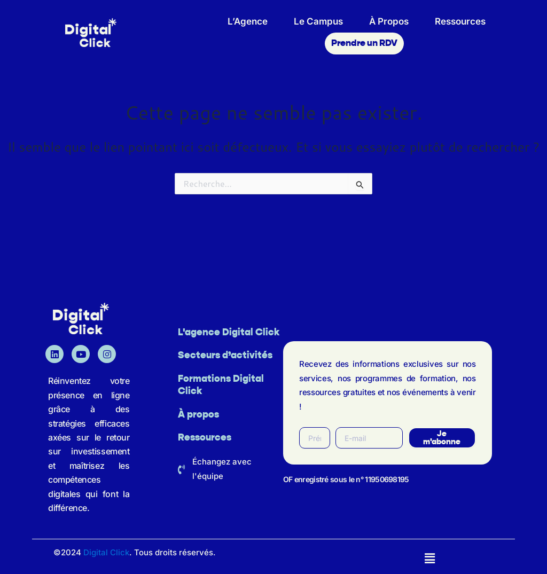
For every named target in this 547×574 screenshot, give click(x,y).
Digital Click (106, 552)
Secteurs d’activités (225, 355)
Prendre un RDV (364, 43)
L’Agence (248, 21)
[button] (430, 558)
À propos (198, 415)
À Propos (389, 21)
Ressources (460, 21)
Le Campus (318, 21)
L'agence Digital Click (228, 332)
